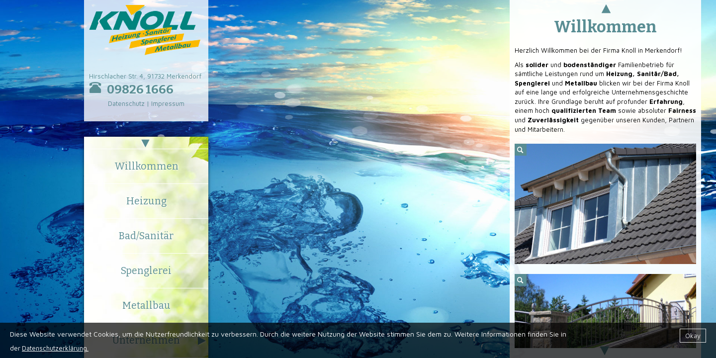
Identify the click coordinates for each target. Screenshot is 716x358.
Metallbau (146, 305)
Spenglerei (146, 270)
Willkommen (146, 166)
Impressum (167, 103)
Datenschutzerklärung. (55, 348)
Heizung (146, 201)
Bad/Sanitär (146, 236)
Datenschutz (126, 103)
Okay (693, 336)
